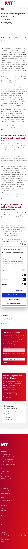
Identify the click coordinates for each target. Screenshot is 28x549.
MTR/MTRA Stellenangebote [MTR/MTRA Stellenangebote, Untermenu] (7, 461)
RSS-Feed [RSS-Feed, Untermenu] (3, 515)
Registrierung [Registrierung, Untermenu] (4, 505)
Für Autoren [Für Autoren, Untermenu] (4, 518)
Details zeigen (19, 290)
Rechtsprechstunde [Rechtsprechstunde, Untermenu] (5, 471)
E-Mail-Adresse (6, 347)
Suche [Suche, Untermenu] (2, 513)
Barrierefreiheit (4, 536)
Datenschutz (21, 353)
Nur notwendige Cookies (14, 303)
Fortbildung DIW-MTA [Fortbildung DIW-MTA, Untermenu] (6, 493)
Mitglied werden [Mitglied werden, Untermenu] (5, 476)
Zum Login (8, 398)
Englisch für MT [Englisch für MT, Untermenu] (4, 488)
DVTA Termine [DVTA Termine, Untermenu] (4, 491)
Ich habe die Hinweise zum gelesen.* (14, 354)
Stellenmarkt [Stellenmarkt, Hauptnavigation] (4, 451)
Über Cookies (4, 534)
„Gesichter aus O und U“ (11, 156)
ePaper (2, 541)
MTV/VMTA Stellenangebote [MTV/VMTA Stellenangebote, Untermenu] (8, 464)
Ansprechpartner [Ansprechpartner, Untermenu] (5, 474)
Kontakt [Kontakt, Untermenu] (3, 503)
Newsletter (3, 531)
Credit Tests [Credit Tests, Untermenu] (4, 486)
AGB (2, 537)
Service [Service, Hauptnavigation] (2, 497)
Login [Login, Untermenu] (2, 508)
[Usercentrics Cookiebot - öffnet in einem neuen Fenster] (20, 244)
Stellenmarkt (7, 417)
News (3, 8)
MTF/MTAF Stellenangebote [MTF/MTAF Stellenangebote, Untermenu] (7, 456)
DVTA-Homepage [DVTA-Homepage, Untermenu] (5, 479)
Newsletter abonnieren (14, 359)
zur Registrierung (10, 394)
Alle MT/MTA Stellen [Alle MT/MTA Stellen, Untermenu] (6, 454)
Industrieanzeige (8, 419)
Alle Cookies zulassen (14, 294)
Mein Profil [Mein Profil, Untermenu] (3, 510)
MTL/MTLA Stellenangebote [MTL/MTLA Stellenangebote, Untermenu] (7, 459)
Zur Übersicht (5, 323)
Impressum (3, 529)
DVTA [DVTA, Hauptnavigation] (2, 468)
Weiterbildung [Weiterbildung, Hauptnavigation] (4, 483)
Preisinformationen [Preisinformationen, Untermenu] (5, 500)
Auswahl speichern (14, 299)
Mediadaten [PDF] (5, 539)
